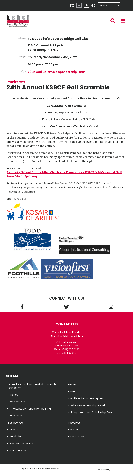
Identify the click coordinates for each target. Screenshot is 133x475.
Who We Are (17, 401)
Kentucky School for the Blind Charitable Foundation (32, 386)
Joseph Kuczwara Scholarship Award (92, 412)
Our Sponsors (18, 450)
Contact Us (77, 436)
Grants (74, 391)
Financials (16, 415)
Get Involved (15, 422)
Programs (74, 384)
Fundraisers (17, 81)
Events (74, 429)
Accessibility (104, 469)
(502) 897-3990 (70, 349)
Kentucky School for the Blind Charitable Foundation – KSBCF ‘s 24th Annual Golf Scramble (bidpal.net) (64, 174)
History (14, 394)
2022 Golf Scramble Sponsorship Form (56, 72)
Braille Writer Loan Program (86, 398)
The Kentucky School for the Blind (30, 408)
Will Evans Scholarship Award (87, 405)
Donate (14, 429)
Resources (74, 422)
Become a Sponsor (21, 443)
